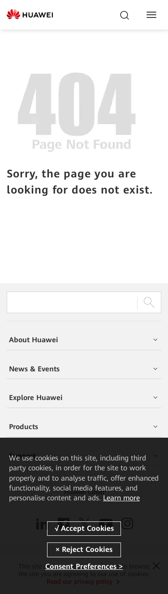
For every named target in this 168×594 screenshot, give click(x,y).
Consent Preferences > (84, 566)
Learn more (121, 498)
